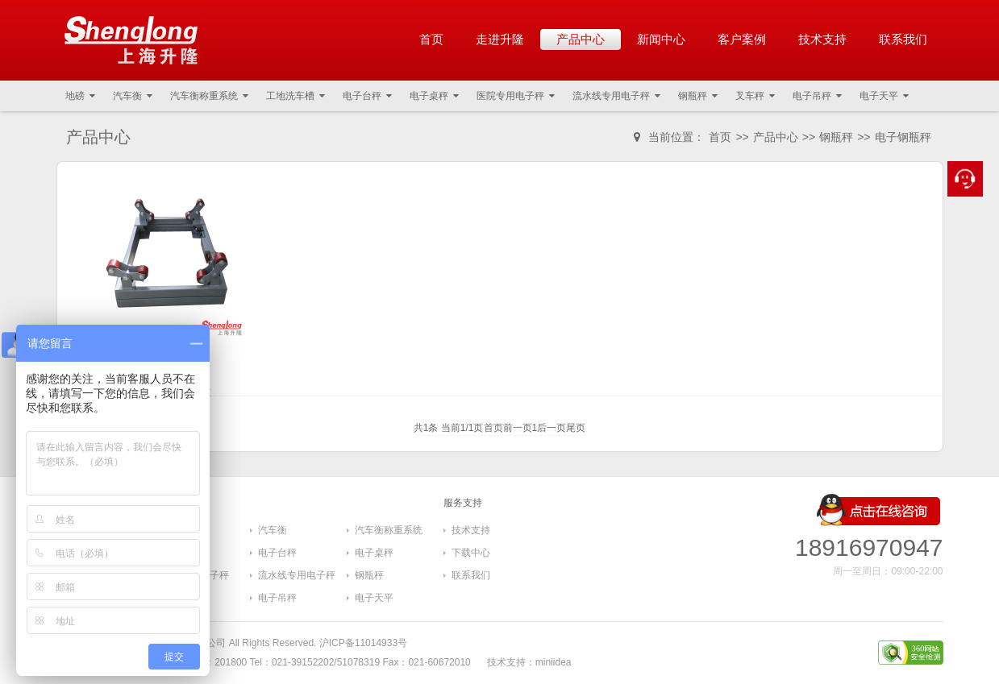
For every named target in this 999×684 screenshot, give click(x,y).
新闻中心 (661, 39)
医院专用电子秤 (516, 96)
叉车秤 (755, 96)
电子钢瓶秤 (903, 137)
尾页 (575, 427)
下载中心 (471, 552)
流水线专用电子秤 (616, 96)
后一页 (551, 427)
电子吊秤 (817, 96)
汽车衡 (132, 96)
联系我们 (903, 39)
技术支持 (822, 39)
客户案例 (742, 39)
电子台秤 (367, 96)
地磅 (80, 96)
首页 (431, 39)
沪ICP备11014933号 (363, 643)
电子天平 (884, 96)
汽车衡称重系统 (209, 96)
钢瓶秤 (698, 96)
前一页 (517, 427)
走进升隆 (500, 39)
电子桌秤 (434, 96)
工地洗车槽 (295, 96)
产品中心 (580, 39)
